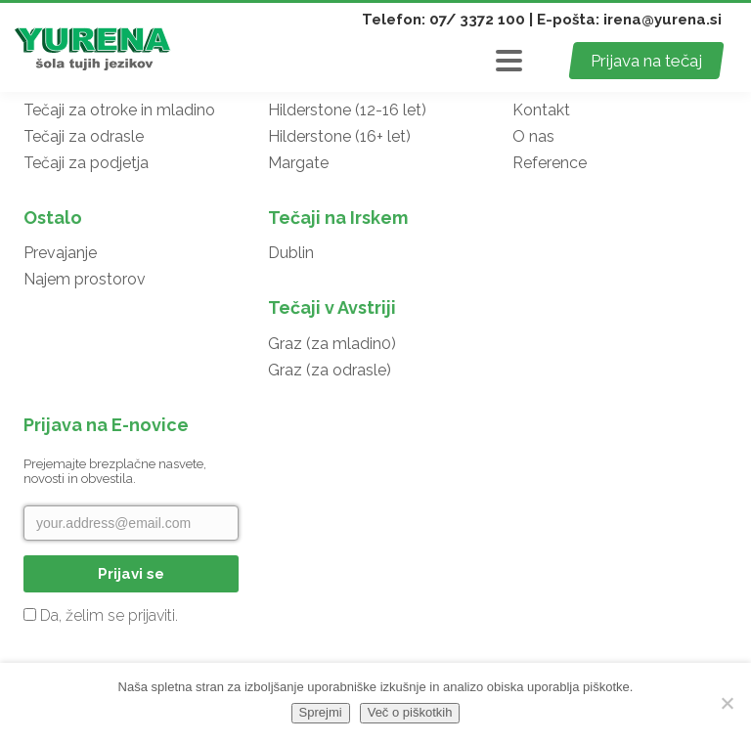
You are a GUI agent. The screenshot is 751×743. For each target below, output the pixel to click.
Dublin (291, 252)
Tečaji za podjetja (86, 162)
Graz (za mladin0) (332, 343)
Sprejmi (320, 712)
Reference (549, 162)
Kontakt (541, 110)
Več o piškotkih (410, 712)
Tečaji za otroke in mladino (119, 110)
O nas (533, 136)
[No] (726, 703)
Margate (298, 162)
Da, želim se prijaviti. (100, 615)
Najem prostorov (84, 279)
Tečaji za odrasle (83, 136)
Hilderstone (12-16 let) (347, 110)
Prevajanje (60, 252)
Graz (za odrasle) (329, 370)
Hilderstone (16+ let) (339, 136)
